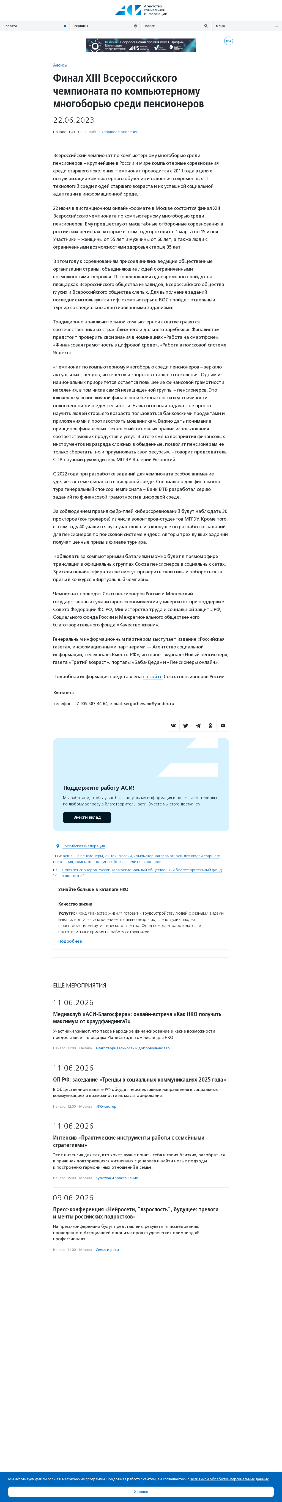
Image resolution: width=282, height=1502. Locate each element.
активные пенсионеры (83, 856)
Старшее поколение (120, 132)
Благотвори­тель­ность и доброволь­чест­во (133, 1048)
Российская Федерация (83, 846)
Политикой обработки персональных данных (229, 1479)
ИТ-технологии (118, 856)
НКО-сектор (106, 1106)
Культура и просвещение (117, 1178)
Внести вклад (87, 817)
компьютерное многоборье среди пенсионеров (118, 861)
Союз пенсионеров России (86, 870)
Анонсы (60, 65)
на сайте (153, 676)
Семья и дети (107, 1250)
